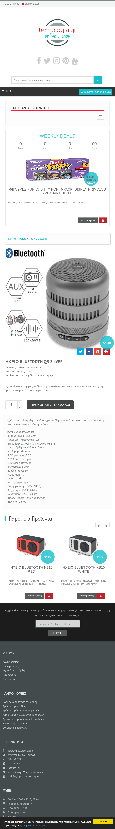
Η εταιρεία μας (11, 666)
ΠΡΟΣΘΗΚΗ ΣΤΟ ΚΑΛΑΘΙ (50, 405)
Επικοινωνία (9, 679)
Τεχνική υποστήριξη (14, 670)
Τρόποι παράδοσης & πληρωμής (21, 710)
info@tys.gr (11, 767)
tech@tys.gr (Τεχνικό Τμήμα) (21, 776)
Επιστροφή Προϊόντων (15, 723)
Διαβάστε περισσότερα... (35, 825)
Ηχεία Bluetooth (37, 238)
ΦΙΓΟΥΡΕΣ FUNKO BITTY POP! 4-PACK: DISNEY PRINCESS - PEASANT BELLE (57, 191)
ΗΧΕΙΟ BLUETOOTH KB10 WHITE (84, 569)
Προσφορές (9, 674)
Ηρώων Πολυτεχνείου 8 (18, 750)
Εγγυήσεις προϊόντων (15, 727)
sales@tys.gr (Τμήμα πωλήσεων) (23, 772)
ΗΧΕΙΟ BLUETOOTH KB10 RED (31, 569)
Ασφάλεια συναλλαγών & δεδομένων (24, 714)
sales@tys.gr (32, 3)
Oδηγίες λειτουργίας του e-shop (20, 702)
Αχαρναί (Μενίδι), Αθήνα (19, 755)
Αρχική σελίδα (11, 661)
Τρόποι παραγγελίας (14, 706)
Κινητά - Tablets (17, 238)
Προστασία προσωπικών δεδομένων (23, 719)
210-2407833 (12, 759)
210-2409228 (13, 763)
